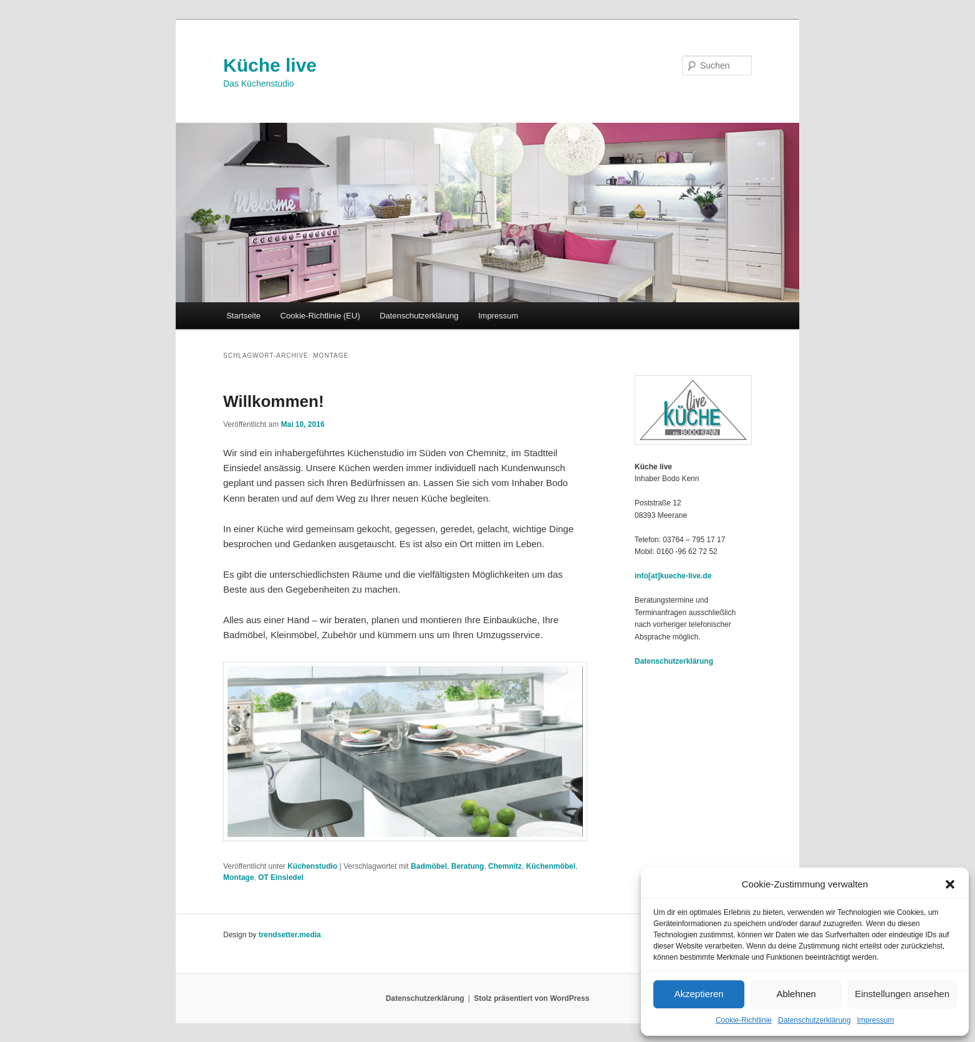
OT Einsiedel (281, 877)
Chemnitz (505, 866)
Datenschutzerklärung (814, 1020)
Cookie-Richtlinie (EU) (320, 315)
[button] (950, 884)
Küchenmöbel (550, 866)
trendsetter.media (290, 934)
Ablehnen (795, 993)
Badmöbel (429, 866)
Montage (238, 877)
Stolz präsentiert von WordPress (531, 998)
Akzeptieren (698, 993)
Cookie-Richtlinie (744, 1020)
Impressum (875, 1020)
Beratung (467, 866)
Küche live (270, 65)
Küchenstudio (312, 866)
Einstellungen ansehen (902, 993)
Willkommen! (273, 401)
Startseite (243, 315)
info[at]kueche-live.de (673, 575)
